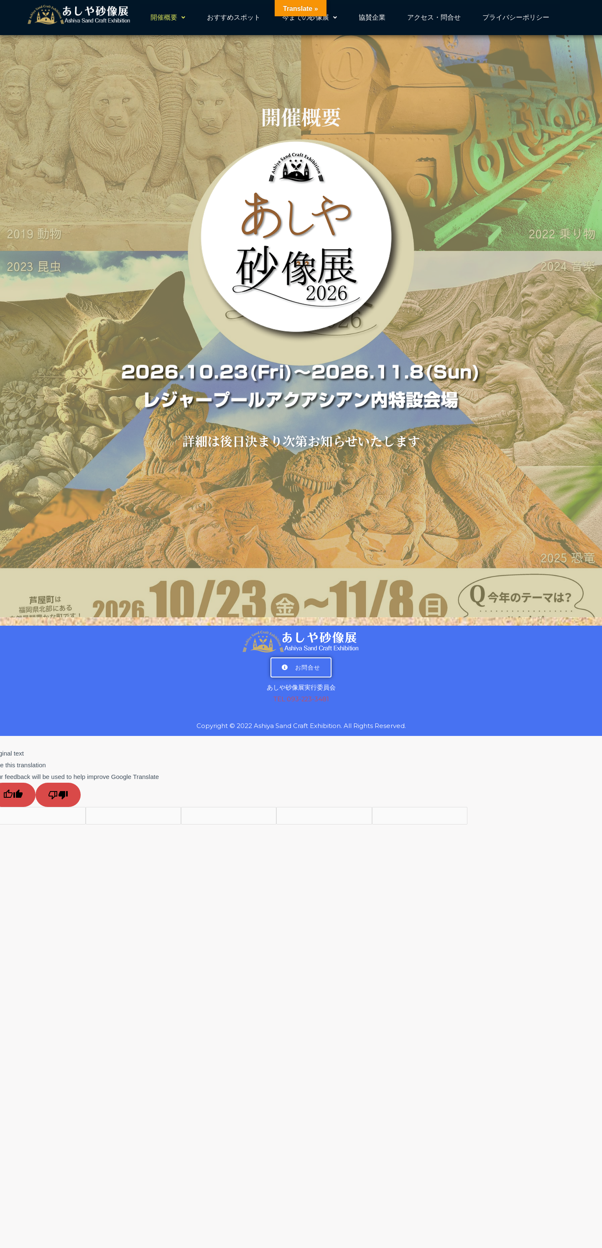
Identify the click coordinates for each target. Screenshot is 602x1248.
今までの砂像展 (309, 18)
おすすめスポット (233, 18)
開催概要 (167, 18)
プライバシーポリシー (515, 18)
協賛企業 (372, 18)
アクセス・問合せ (434, 18)
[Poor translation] (58, 794)
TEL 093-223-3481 (301, 699)
